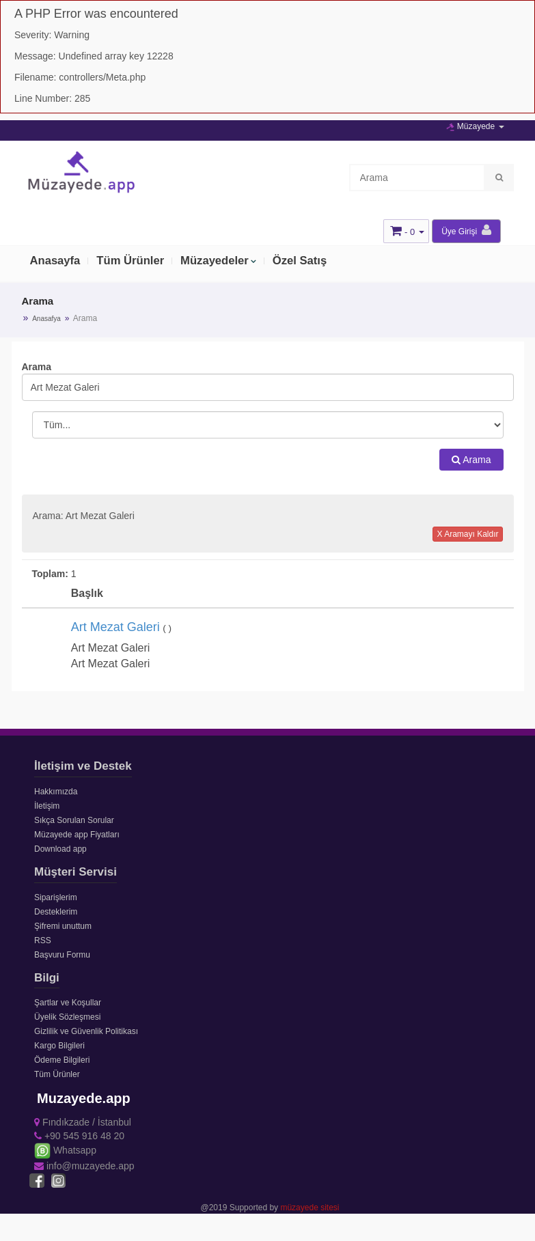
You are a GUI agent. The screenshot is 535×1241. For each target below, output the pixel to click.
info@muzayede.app (84, 1165)
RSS (42, 940)
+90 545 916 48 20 (79, 1135)
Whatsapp (65, 1150)
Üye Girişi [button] (466, 230)
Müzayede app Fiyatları (77, 834)
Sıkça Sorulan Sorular (74, 820)
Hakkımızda (55, 791)
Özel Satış (304, 261)
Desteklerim (55, 912)
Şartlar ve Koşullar (67, 1002)
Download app (60, 849)
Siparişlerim (55, 897)
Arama (471, 459)
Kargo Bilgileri (59, 1045)
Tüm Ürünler (132, 261)
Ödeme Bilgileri (62, 1060)
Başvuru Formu (62, 955)
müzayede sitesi (309, 1207)
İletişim (46, 806)
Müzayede (475, 126)
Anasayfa (56, 261)
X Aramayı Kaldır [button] (467, 534)
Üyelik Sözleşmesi (67, 1017)
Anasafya (46, 318)
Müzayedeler (218, 261)
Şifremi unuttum (63, 926)
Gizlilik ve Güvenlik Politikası (86, 1031)
